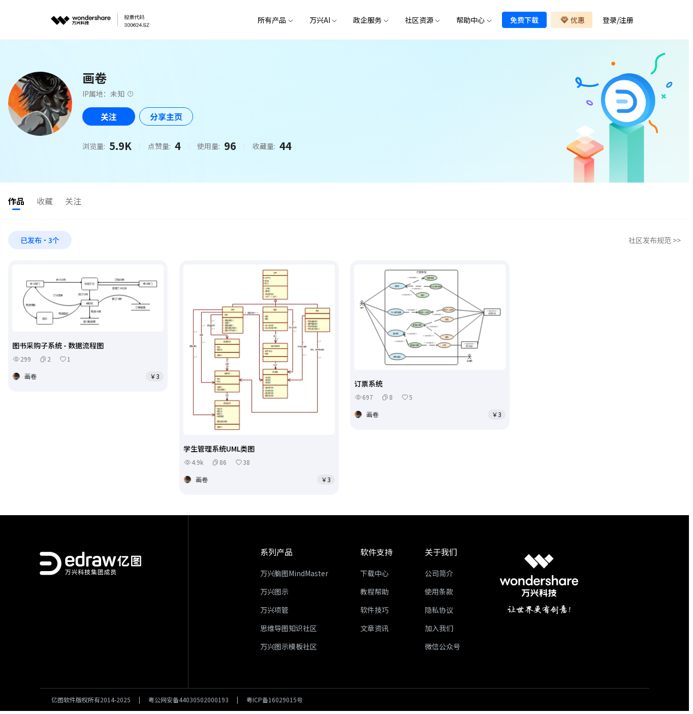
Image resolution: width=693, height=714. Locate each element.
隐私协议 (439, 612)
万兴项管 (274, 612)
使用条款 (439, 593)
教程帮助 (374, 593)
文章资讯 (374, 630)
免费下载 (524, 20)
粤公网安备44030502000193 (188, 702)
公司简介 (439, 575)
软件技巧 (374, 612)
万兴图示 (274, 593)
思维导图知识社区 (288, 630)
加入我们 (439, 630)
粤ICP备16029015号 (274, 702)
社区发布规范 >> (654, 242)
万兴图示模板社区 (288, 648)
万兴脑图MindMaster (294, 575)
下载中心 (374, 575)
